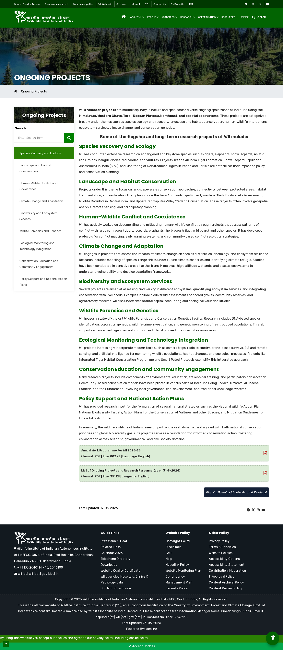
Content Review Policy (225, 588)
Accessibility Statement (226, 565)
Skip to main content (56, 4)
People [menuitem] (153, 17)
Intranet (135, 4)
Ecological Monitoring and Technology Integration (36, 246)
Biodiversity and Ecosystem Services (38, 216)
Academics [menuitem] (169, 17)
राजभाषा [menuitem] (244, 17)
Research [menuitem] (187, 17)
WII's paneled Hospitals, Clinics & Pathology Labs (124, 579)
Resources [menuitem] (229, 17)
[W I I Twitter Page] (253, 510)
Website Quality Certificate (120, 570)
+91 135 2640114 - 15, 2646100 (38, 567)
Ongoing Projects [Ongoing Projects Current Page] (34, 91)
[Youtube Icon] (267, 4)
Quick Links (110, 533)
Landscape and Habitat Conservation (35, 168)
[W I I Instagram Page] (258, 510)
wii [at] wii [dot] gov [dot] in (38, 574)
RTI (146, 4)
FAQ (168, 553)
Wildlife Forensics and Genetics (40, 231)
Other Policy (219, 533)
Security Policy (177, 588)
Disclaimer (173, 547)
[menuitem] (124, 16)
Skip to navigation (83, 4)
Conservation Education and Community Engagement (38, 264)
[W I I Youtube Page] (263, 510)
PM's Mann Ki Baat (114, 541)
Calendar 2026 (112, 553)
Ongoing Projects (52, 77)
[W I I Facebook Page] (248, 510)
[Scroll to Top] (6, 644)
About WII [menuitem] (137, 17)
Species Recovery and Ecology (40, 153)
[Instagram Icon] (260, 4)
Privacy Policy (219, 541)
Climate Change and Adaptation (41, 201)
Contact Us (159, 4)
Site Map (121, 4)
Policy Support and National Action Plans (43, 282)
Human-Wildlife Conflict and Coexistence (38, 186)
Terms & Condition (222, 547)
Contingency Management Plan (179, 579)
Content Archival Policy (226, 582)
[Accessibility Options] (272, 638)
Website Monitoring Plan (183, 570)
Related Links (111, 547)
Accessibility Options (224, 559)
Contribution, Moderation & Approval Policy (227, 573)
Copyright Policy (178, 541)
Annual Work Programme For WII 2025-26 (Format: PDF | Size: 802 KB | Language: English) (174, 453)
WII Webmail (105, 4)
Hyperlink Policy (177, 565)
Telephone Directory (115, 559)
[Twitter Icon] (253, 4)
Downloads (109, 565)
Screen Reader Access (27, 4)
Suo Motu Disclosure (116, 588)
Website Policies (220, 553)
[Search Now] (69, 138)
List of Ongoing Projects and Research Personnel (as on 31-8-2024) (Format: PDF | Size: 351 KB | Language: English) (174, 473)
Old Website (177, 4)
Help (169, 559)
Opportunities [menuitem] (208, 17)
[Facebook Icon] (246, 4)
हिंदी (191, 4)
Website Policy (178, 533)
